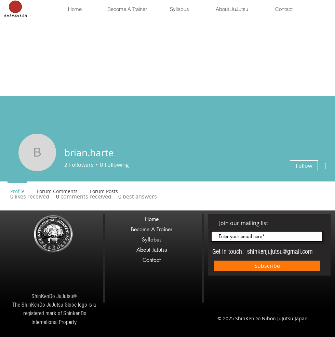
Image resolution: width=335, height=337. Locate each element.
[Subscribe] (267, 266)
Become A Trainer (151, 229)
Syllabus (151, 239)
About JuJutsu (151, 249)
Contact (152, 260)
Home (152, 219)
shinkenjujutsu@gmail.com (280, 251)
